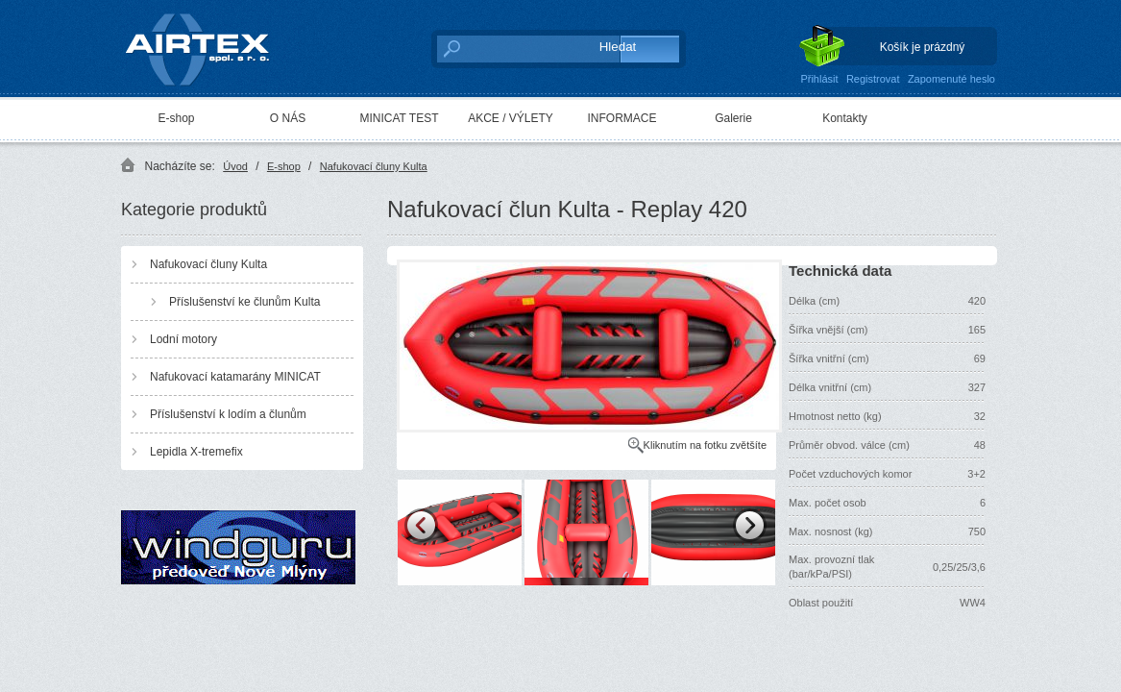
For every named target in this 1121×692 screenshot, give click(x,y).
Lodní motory (183, 339)
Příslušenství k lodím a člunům (228, 414)
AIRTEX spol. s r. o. (211, 44)
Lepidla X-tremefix (196, 451)
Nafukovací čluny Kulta (373, 166)
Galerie (733, 118)
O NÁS (287, 118)
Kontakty (844, 118)
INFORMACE (622, 118)
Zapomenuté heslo (951, 79)
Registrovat (873, 79)
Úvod (235, 166)
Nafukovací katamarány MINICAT (235, 376)
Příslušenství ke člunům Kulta (244, 302)
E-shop (176, 118)
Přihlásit (819, 79)
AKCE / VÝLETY (510, 118)
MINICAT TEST (398, 118)
